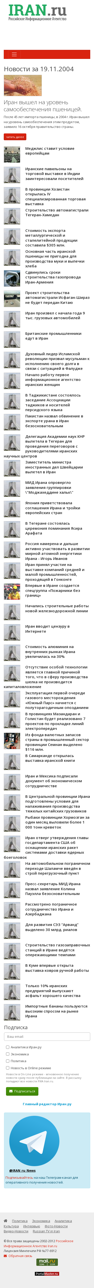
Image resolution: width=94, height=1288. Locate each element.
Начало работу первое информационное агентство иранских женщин (53, 379)
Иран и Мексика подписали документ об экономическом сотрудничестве (53, 780)
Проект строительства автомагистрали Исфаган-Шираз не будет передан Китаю (57, 297)
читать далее (15, 137)
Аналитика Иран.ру (24, 1047)
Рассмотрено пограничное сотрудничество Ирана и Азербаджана (51, 909)
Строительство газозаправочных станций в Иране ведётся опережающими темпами (57, 949)
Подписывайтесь (19, 1177)
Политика (16, 1061)
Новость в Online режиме (28, 1068)
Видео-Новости (16, 1231)
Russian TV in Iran (46, 1231)
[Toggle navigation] (14, 54)
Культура (11, 1226)
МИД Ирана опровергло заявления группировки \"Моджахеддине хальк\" (49, 487)
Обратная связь (18, 1256)
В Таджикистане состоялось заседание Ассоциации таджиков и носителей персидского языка (53, 402)
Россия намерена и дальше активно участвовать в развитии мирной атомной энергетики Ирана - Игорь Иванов (57, 551)
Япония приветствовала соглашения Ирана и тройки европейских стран (52, 507)
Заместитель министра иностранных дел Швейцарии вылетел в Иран (54, 466)
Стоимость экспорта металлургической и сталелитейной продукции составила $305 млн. (51, 238)
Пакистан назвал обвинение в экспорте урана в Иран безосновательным (54, 420)
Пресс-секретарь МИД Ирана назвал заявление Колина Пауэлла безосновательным (52, 888)
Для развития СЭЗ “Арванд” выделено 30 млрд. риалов (51, 927)
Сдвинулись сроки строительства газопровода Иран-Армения (53, 277)
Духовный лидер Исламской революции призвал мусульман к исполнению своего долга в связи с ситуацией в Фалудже (57, 361)
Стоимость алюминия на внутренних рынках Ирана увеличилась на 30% (50, 651)
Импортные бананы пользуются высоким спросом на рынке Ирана (56, 1011)
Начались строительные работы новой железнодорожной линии (57, 608)
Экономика (17, 1054)
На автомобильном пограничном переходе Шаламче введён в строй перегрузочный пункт (57, 868)
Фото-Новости (56, 1226)
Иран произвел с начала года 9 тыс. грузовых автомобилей (55, 315)
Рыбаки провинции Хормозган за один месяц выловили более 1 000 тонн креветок (57, 822)
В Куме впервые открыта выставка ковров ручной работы (57, 968)
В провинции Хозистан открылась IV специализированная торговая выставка (55, 196)
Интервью (31, 1226)
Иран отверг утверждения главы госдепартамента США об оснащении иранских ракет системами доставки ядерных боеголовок (46, 847)
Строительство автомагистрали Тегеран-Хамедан (56, 212)
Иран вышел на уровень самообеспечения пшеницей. (43, 105)
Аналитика (63, 1221)
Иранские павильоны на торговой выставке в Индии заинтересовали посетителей (54, 173)
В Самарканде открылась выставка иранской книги (50, 758)
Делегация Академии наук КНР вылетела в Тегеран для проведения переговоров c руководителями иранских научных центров (44, 446)
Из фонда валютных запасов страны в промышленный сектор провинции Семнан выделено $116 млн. (57, 742)
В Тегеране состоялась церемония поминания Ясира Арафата (53, 528)
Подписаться (22, 1091)
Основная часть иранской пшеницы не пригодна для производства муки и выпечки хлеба (54, 259)
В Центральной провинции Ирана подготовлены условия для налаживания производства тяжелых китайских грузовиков (57, 804)
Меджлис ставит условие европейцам (49, 151)
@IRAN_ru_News (22, 1170)
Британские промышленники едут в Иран (53, 336)
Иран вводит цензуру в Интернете (47, 629)
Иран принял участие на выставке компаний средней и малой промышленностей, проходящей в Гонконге (54, 572)
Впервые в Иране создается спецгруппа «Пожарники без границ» (52, 590)
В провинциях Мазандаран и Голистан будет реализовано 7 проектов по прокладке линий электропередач (55, 721)
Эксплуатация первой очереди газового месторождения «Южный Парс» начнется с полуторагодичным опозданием (56, 700)
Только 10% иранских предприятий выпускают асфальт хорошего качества (52, 990)
